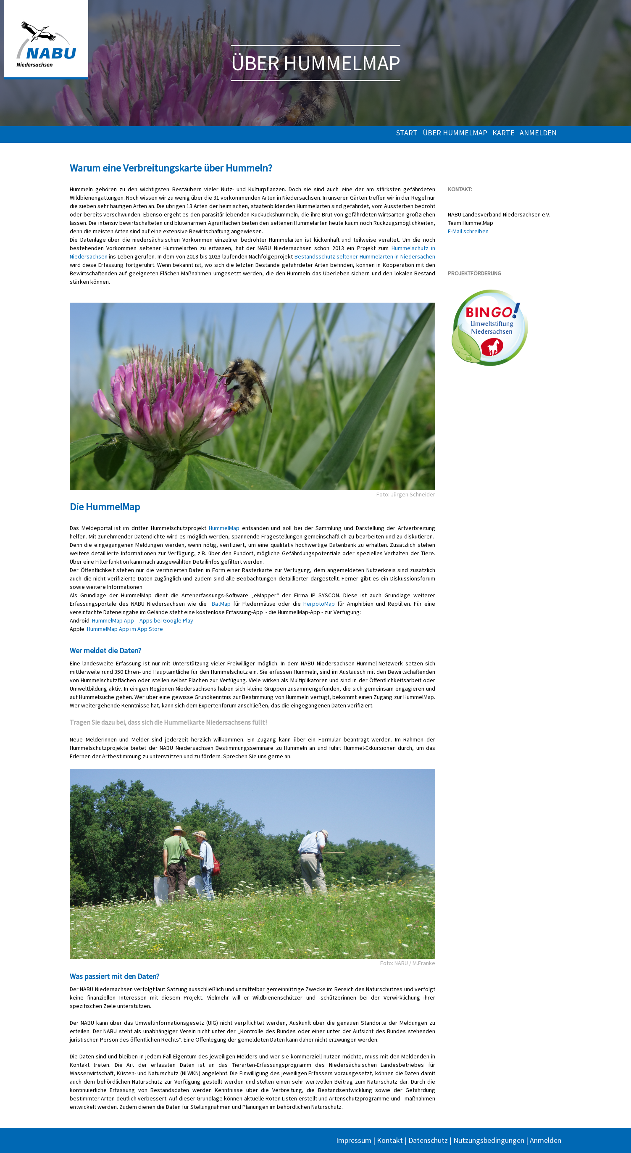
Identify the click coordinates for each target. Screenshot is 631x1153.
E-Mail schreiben (468, 231)
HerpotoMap (319, 603)
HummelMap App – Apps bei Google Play (142, 620)
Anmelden (538, 133)
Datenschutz (428, 1140)
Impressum (353, 1140)
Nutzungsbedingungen (488, 1140)
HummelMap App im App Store (125, 629)
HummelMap (224, 528)
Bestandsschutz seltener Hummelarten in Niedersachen (364, 256)
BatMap (221, 603)
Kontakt (390, 1140)
